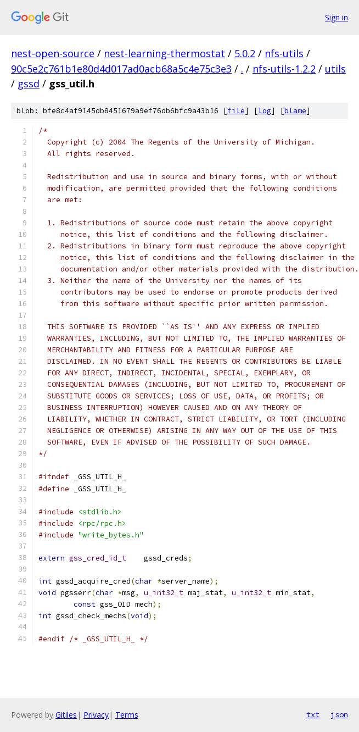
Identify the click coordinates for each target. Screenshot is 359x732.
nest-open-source (52, 53)
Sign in (336, 17)
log (264, 110)
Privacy (96, 714)
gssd (29, 83)
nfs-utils (284, 53)
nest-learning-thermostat (164, 53)
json (339, 714)
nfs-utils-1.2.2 (284, 68)
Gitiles (66, 714)
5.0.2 (244, 53)
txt (312, 714)
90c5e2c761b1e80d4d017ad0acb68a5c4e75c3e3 (121, 68)
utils (335, 68)
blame (295, 110)
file (236, 110)
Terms (126, 714)
